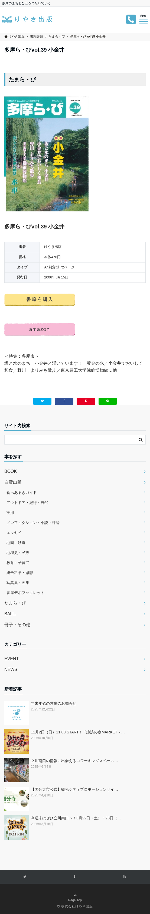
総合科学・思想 (19, 572)
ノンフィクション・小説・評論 (33, 522)
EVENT (11, 658)
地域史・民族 (17, 552)
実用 (10, 512)
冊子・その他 (17, 624)
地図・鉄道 (15, 542)
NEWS (10, 669)
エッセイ (14, 532)
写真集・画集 (17, 582)
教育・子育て (17, 562)
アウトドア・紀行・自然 (27, 502)
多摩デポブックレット (25, 592)
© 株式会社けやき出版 (75, 906)
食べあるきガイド (21, 492)
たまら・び (15, 603)
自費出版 (13, 482)
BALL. (10, 613)
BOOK (10, 471)
